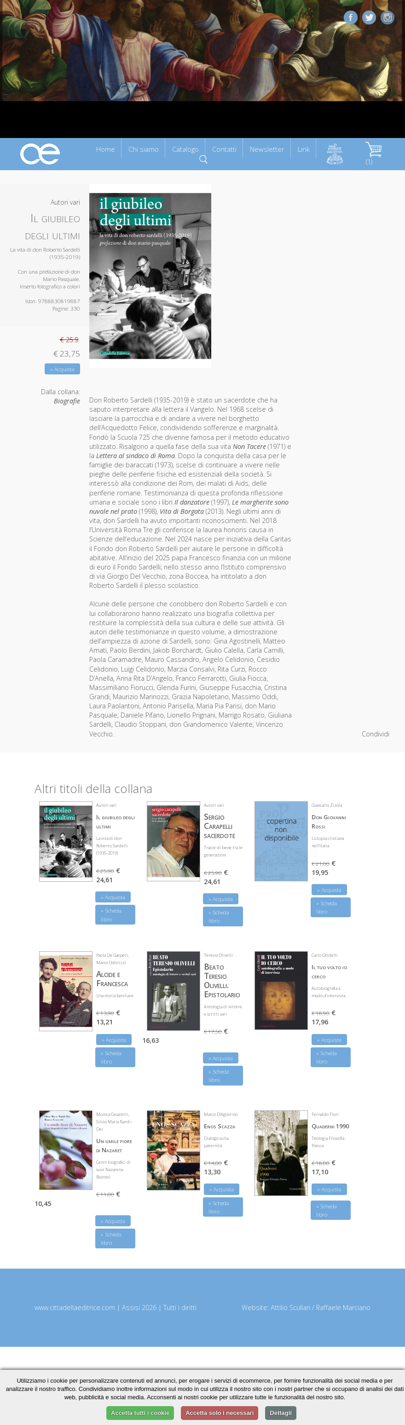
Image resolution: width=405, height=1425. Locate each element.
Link (304, 149)
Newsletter (267, 149)
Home (105, 149)
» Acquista (62, 369)
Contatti (224, 149)
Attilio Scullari (290, 1307)
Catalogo (185, 149)
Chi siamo (143, 149)
